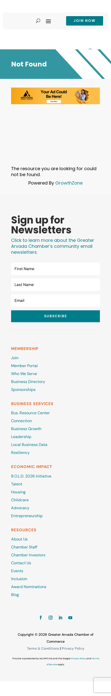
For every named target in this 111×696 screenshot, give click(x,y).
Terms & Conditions (43, 648)
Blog (15, 594)
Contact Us (21, 563)
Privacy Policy (73, 648)
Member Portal (24, 365)
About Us (19, 539)
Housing (18, 492)
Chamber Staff (24, 547)
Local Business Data (29, 444)
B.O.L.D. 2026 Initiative (31, 476)
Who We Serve (24, 373)
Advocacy (20, 507)
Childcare (20, 500)
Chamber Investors (28, 555)
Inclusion (19, 578)
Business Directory (28, 381)
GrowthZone (69, 183)
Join (14, 357)
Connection (21, 420)
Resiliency (20, 452)
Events (17, 570)
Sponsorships (23, 389)
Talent (16, 484)
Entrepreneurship (27, 515)
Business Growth (26, 428)
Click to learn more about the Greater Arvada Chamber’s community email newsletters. (52, 246)
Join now (84, 20)
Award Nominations (28, 586)
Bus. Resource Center (30, 412)
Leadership (21, 436)
